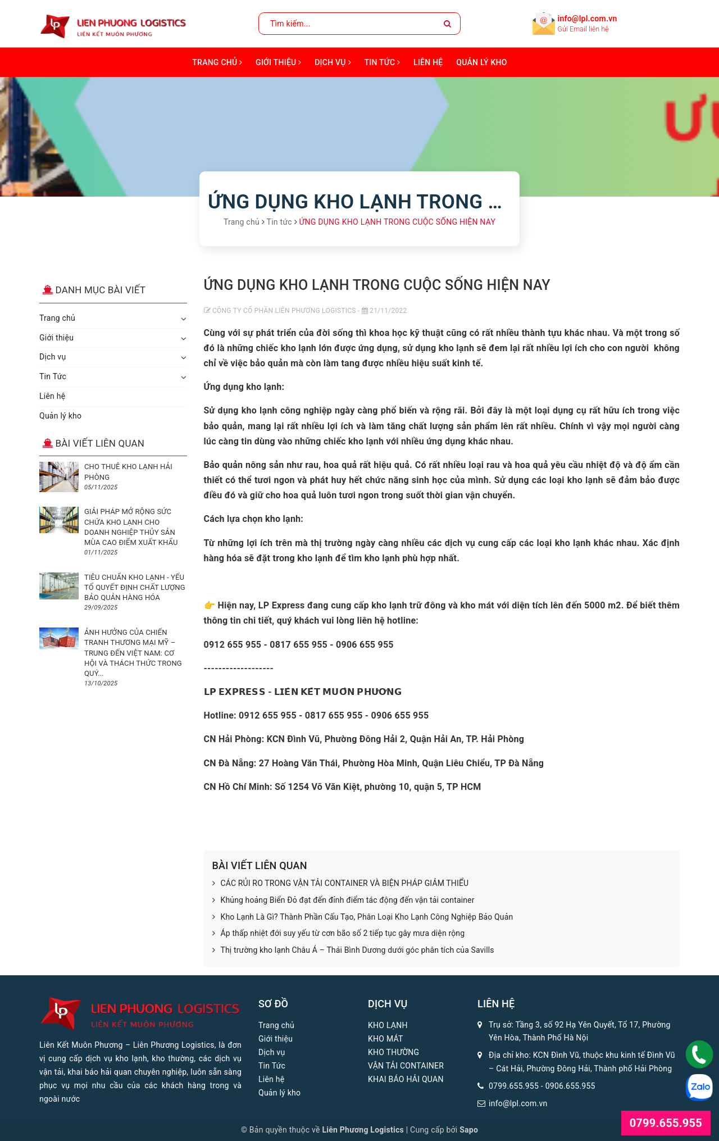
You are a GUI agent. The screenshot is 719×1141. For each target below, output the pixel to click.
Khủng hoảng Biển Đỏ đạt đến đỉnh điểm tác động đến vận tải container (343, 900)
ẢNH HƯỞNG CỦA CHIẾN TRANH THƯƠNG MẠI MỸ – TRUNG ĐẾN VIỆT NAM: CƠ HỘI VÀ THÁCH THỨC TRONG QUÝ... (133, 653)
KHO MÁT (385, 1038)
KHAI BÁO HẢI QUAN (406, 1079)
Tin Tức (383, 62)
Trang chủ (217, 62)
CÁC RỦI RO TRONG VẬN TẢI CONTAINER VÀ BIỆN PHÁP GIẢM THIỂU (340, 883)
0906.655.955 (570, 1085)
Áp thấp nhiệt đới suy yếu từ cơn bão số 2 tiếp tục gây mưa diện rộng (338, 933)
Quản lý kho (481, 62)
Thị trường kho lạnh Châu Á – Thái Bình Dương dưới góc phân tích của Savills (353, 950)
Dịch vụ (333, 62)
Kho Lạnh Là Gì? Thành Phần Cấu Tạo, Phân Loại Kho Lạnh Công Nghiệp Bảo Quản (362, 917)
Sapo (468, 1129)
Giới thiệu (278, 62)
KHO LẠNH (388, 1025)
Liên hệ (428, 62)
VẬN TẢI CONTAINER (406, 1065)
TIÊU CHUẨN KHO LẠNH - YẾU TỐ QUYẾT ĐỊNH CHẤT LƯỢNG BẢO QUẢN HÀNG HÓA (134, 587)
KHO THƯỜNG (393, 1052)
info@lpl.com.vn (587, 18)
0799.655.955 (514, 1085)
